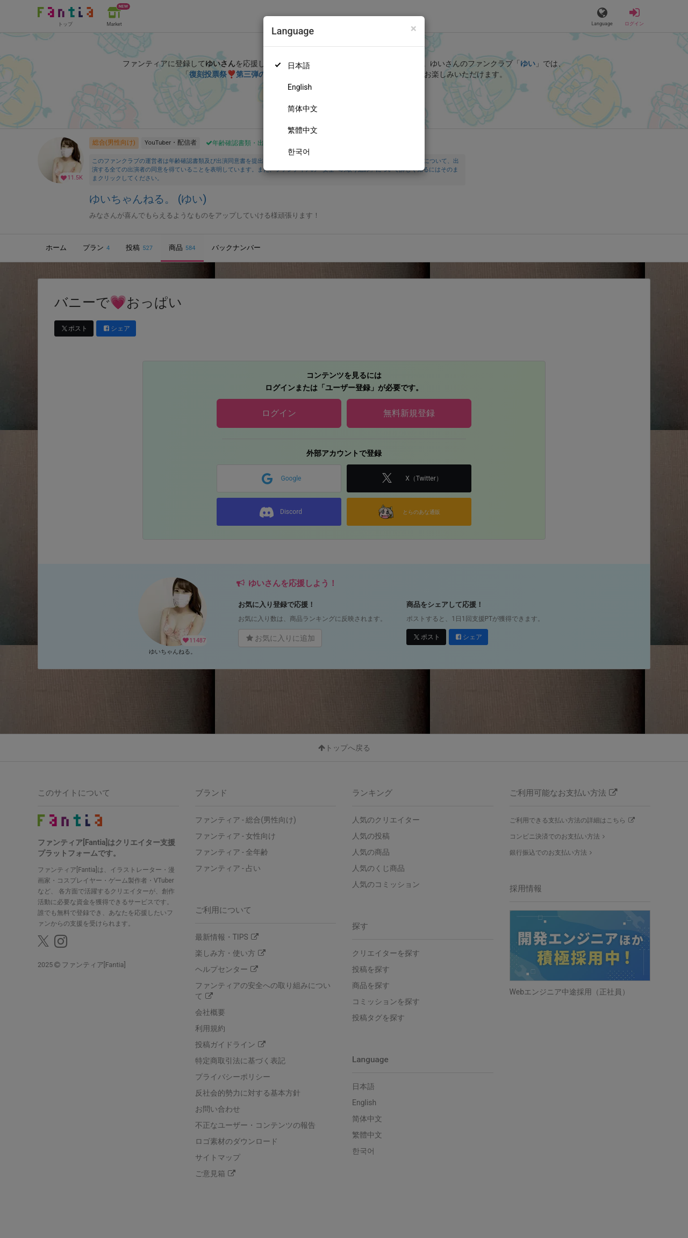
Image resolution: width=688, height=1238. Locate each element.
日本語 (299, 65)
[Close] (414, 28)
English (300, 87)
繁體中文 (303, 130)
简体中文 (303, 108)
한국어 (299, 151)
